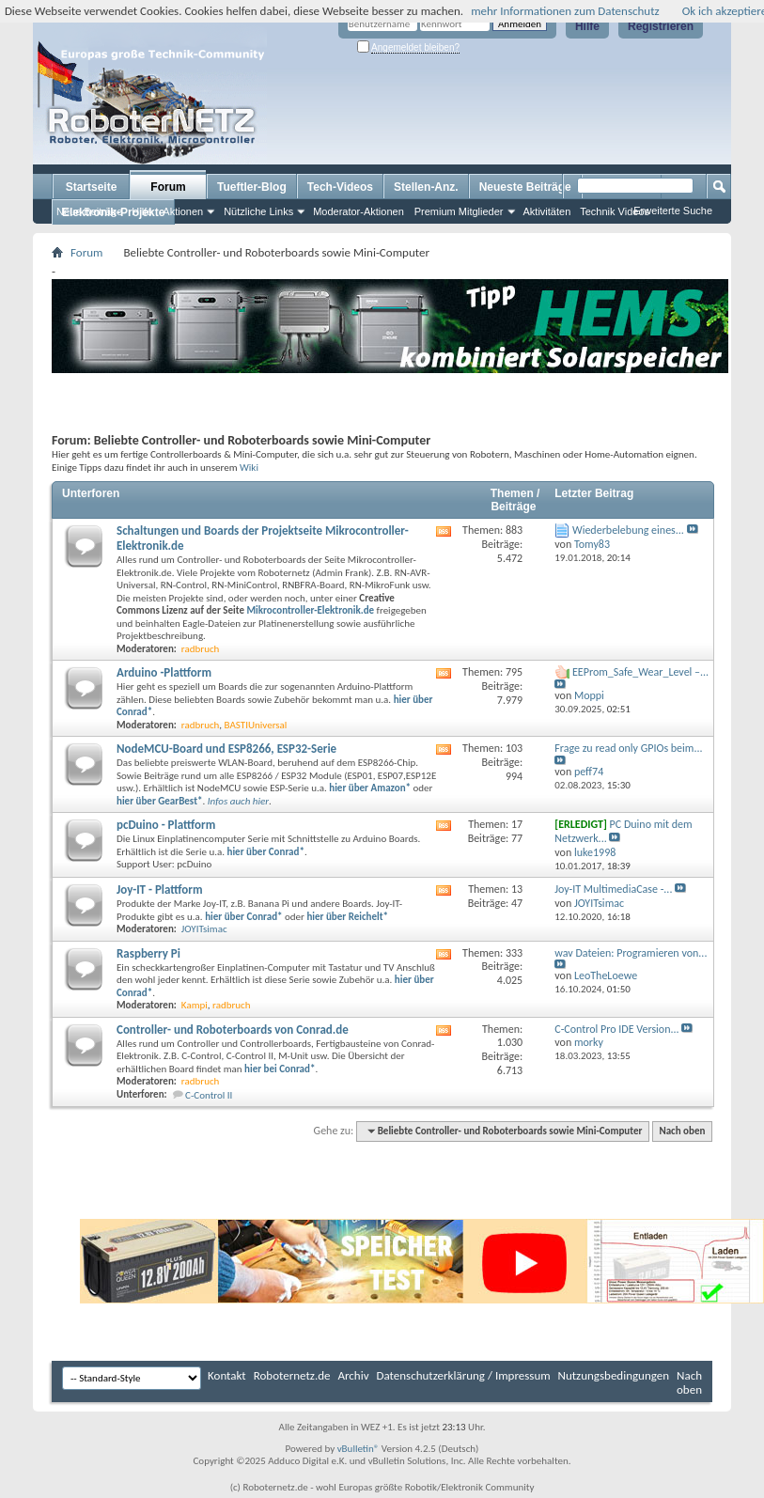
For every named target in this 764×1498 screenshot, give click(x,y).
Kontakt (227, 1375)
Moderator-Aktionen (358, 211)
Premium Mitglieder (459, 211)
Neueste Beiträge (525, 187)
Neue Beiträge (89, 211)
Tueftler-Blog (252, 187)
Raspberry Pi (148, 953)
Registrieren (661, 26)
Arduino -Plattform (164, 672)
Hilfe (587, 26)
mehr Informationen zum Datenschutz (565, 11)
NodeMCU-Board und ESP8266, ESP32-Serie (226, 748)
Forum (167, 187)
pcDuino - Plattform (166, 825)
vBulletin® (358, 1449)
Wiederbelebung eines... (628, 530)
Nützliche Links (258, 211)
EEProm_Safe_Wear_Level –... (640, 672)
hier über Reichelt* (347, 917)
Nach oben (682, 1131)
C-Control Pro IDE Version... (616, 1029)
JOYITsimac (204, 929)
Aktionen (183, 211)
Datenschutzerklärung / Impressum (464, 1375)
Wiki (249, 467)
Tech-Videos (340, 187)
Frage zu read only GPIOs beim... (628, 748)
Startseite (91, 187)
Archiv (353, 1375)
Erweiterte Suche (672, 210)
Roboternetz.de (292, 1375)
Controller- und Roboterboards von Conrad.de (233, 1029)
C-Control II (208, 1095)
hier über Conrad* (243, 917)
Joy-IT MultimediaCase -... (613, 889)
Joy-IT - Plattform (160, 889)
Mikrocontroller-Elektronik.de (310, 610)
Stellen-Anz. (426, 187)
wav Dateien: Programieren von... (630, 953)
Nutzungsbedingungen (614, 1375)
